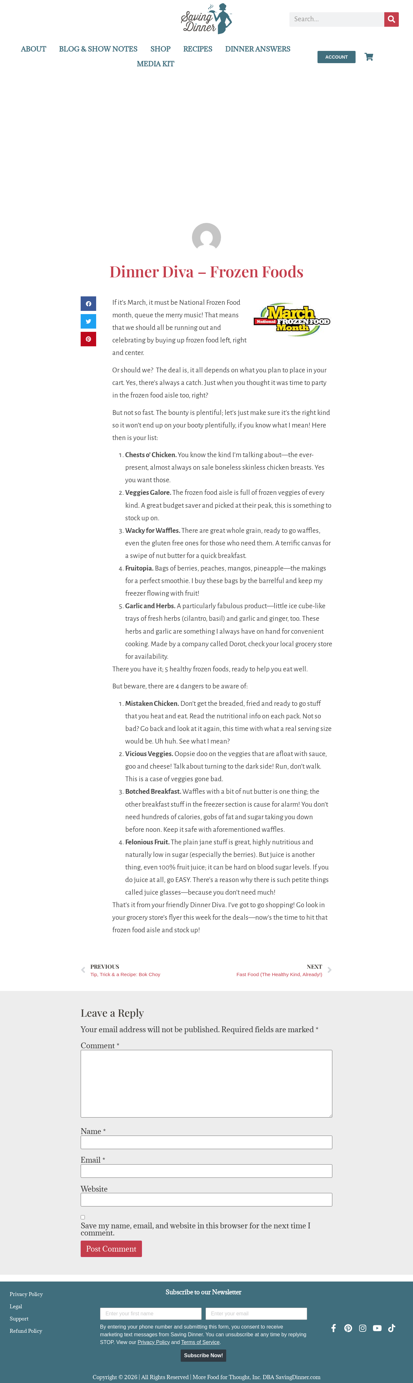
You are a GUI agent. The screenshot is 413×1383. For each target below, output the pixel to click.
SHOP (160, 49)
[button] (88, 303)
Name (93, 1131)
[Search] (391, 19)
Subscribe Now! (203, 1355)
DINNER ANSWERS (257, 49)
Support (19, 1318)
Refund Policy (26, 1331)
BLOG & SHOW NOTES (98, 49)
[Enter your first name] (151, 1314)
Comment (100, 1045)
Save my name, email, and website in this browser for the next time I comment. (195, 1229)
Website (94, 1188)
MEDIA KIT (155, 64)
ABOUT (33, 49)
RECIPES (197, 49)
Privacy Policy (26, 1294)
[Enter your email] (256, 1314)
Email (93, 1159)
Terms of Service (200, 1342)
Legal (16, 1306)
